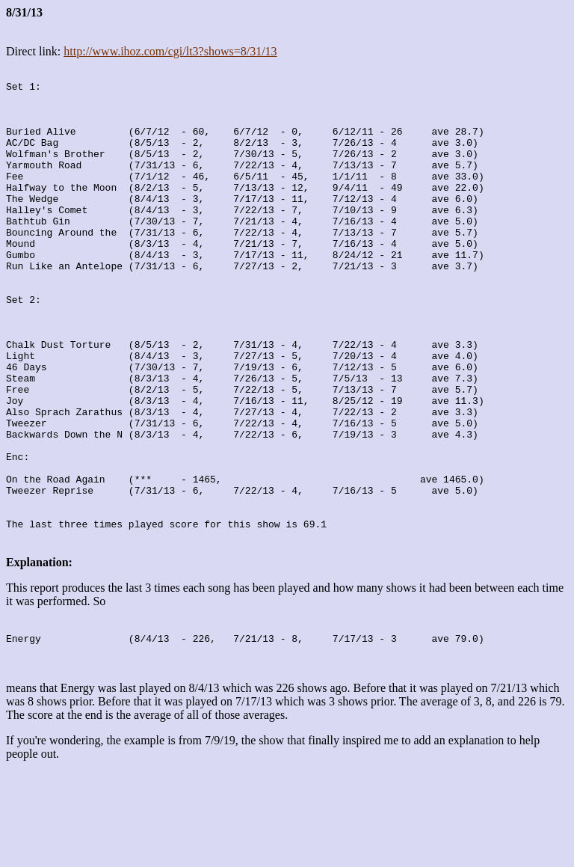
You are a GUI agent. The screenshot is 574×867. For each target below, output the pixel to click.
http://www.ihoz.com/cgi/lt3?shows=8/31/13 (170, 51)
